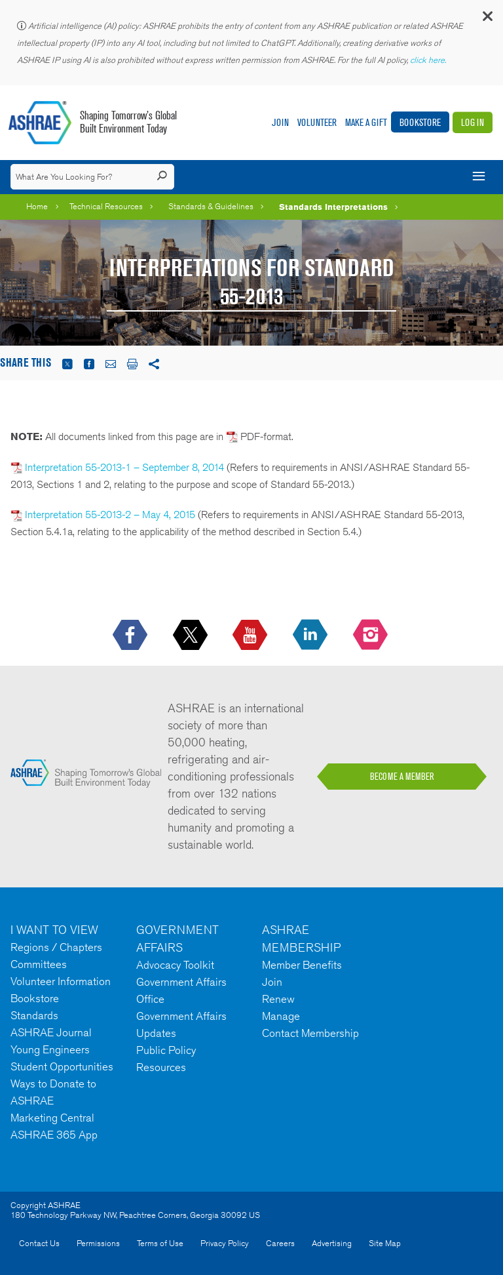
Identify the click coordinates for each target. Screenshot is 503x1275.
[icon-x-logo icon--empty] (191, 635)
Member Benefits (302, 964)
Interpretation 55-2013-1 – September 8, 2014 (117, 467)
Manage (281, 1015)
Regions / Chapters (56, 947)
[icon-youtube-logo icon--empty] (251, 635)
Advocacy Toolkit (175, 964)
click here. (429, 60)
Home (37, 206)
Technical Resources (106, 206)
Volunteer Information (60, 981)
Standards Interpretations (333, 206)
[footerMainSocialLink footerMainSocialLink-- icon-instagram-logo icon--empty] (371, 635)
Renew (278, 998)
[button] (486, 19)
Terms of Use (160, 1243)
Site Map (385, 1243)
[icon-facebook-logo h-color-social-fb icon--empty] (131, 635)
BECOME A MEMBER (402, 776)
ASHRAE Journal (51, 1032)
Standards (34, 1015)
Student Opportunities (61, 1066)
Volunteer (317, 122)
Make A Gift (366, 122)
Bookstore (420, 122)
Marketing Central (52, 1117)
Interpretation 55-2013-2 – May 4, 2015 (102, 514)
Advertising (332, 1243)
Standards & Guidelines (210, 206)
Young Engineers (50, 1049)
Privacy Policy (224, 1243)
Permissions (98, 1243)
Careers (280, 1243)
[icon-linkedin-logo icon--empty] (311, 635)
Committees (38, 964)
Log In (472, 122)
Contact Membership (310, 1033)
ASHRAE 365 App (54, 1134)
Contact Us (39, 1243)
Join (280, 122)
